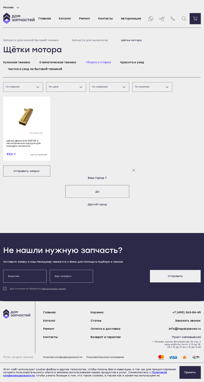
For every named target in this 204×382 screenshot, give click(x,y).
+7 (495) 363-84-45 (186, 312)
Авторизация (131, 18)
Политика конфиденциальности (62, 357)
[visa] (173, 357)
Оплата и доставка (105, 329)
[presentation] (120, 276)
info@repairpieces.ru (185, 329)
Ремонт (84, 18)
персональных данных (54, 289)
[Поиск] (184, 18)
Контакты (105, 18)
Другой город (102, 204)
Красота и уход (132, 62)
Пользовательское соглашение (105, 357)
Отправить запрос (27, 171)
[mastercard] (161, 357)
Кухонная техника (16, 62)
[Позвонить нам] (172, 18)
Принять (190, 372)
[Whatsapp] (150, 18)
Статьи (96, 320)
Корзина (97, 312)
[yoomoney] (184, 357)
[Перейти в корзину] (195, 18)
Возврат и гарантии (106, 337)
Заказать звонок (188, 320)
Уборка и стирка (98, 62)
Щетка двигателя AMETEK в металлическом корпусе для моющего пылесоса (23, 143)
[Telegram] (161, 18)
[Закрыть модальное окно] (134, 170)
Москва (12, 7)
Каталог (65, 18)
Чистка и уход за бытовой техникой (35, 69)
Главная (45, 18)
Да (102, 191)
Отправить (175, 276)
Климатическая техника (58, 62)
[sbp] (196, 357)
